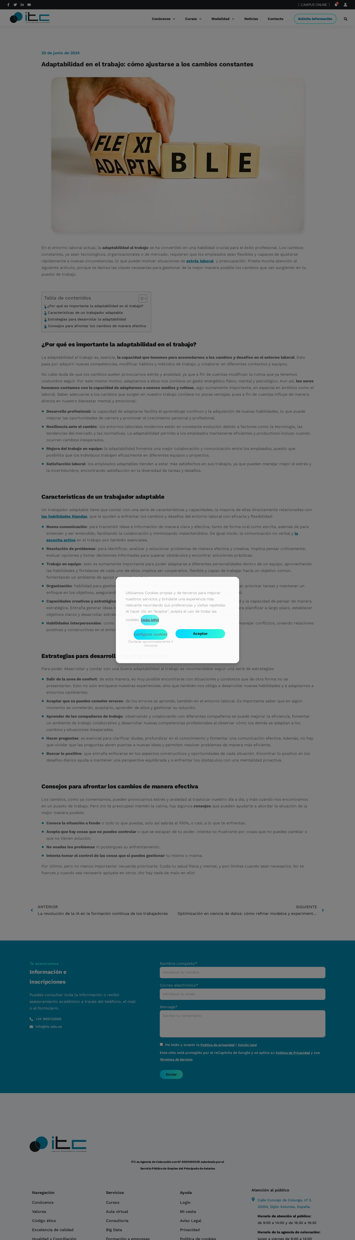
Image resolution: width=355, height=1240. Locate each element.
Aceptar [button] (200, 633)
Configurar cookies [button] (150, 634)
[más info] (150, 620)
